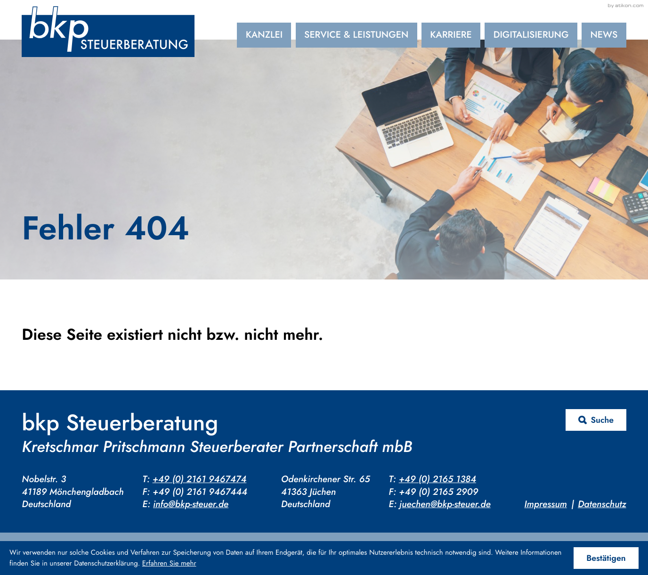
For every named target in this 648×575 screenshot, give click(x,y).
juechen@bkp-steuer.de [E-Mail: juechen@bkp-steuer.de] (445, 504)
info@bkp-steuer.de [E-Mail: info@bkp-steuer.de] (190, 504)
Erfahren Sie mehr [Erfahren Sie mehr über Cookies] (169, 563)
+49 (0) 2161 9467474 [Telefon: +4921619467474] (200, 479)
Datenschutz (602, 504)
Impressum (545, 504)
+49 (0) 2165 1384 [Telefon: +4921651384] (437, 479)
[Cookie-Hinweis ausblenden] (606, 558)
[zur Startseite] (108, 31)
